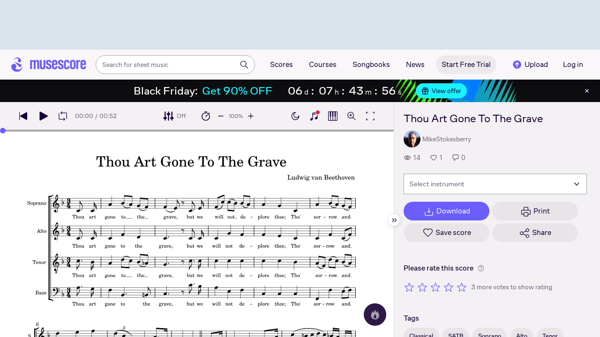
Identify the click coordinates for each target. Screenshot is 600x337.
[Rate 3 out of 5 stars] (435, 287)
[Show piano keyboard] (314, 116)
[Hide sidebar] (394, 220)
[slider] (3, 130)
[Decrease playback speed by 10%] (220, 116)
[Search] (244, 64)
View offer (441, 91)
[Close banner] (586, 90)
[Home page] (48, 64)
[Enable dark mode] (295, 116)
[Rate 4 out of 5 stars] (448, 287)
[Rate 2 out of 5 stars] (422, 287)
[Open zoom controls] (351, 116)
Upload (529, 64)
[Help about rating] (481, 268)
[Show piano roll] (332, 116)
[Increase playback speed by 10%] (250, 116)
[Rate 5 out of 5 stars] (461, 287)
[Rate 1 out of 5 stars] (409, 287)
